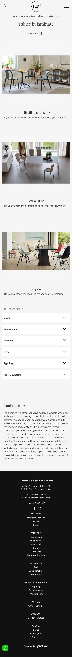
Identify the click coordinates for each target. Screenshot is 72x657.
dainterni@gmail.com (39, 497)
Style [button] (7, 351)
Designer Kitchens (36, 517)
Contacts (36, 637)
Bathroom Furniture (36, 555)
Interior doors (36, 593)
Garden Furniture (36, 617)
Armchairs (36, 551)
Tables (40, 16)
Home (14, 16)
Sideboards (36, 544)
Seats (36, 525)
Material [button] (8, 340)
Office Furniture (36, 605)
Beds (36, 567)
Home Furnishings (27, 16)
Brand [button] (7, 317)
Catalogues (36, 633)
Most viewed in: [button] (12, 374)
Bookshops (36, 537)
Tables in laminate (53, 16)
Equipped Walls (36, 540)
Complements (36, 590)
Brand (36, 629)
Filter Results (35, 33)
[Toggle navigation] (66, 6)
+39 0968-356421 (38, 494)
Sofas (36, 548)
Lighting (36, 586)
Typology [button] (9, 363)
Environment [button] (11, 329)
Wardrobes (36, 574)
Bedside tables (36, 570)
